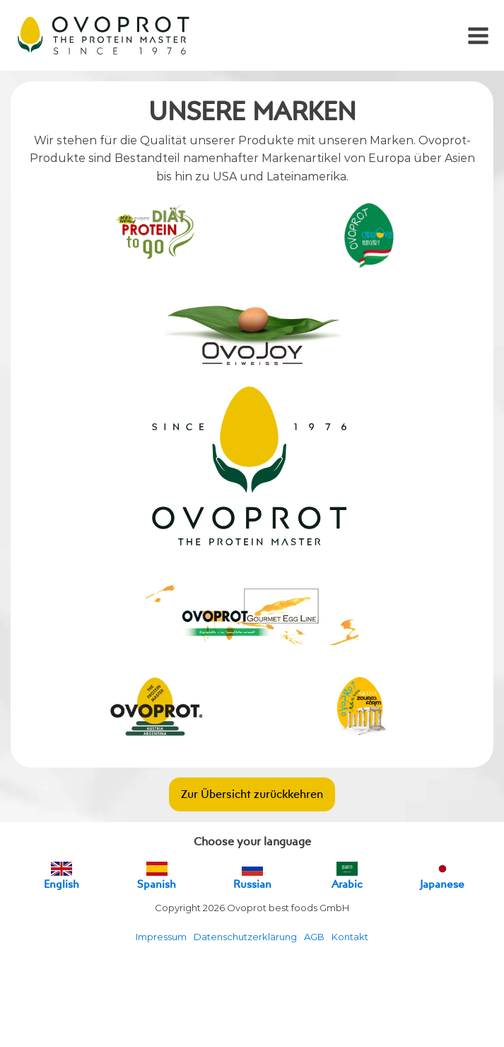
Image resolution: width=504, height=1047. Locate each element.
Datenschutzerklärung (245, 936)
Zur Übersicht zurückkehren (252, 794)
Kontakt (350, 936)
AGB (314, 936)
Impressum (161, 936)
